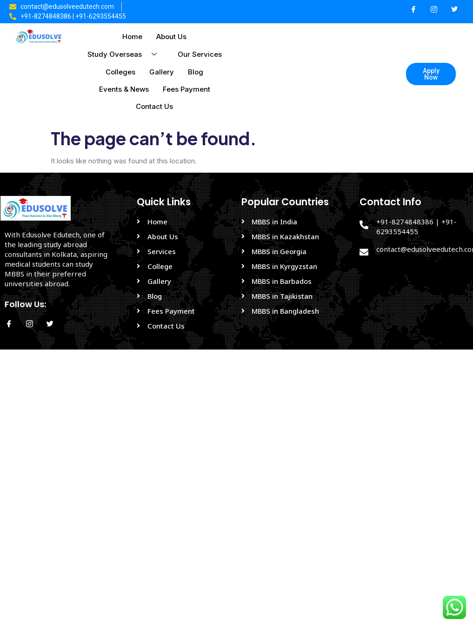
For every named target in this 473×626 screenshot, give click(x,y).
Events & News (124, 89)
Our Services (200, 54)
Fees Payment (186, 89)
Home (132, 36)
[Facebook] (413, 10)
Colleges (120, 71)
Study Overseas (125, 54)
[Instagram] (434, 10)
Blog (195, 71)
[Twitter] (454, 10)
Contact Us (154, 106)
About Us (171, 36)
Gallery (161, 71)
